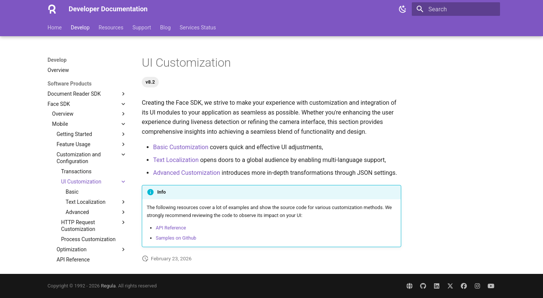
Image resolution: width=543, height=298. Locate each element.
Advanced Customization (186, 172)
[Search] (456, 9)
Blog (165, 27)
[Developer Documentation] (52, 9)
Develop (80, 27)
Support (141, 27)
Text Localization (176, 160)
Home (55, 27)
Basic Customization (181, 147)
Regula (108, 286)
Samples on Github (176, 238)
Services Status (198, 27)
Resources (111, 27)
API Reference (171, 228)
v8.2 (150, 82)
